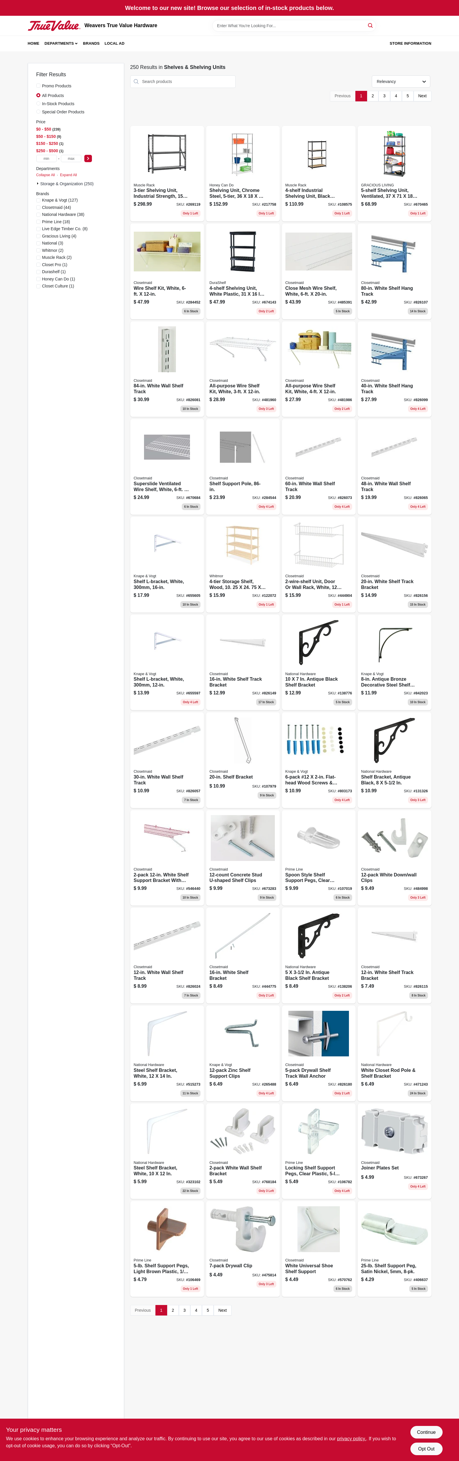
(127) (60, 200)
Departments (59, 43)
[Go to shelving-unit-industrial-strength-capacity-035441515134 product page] (167, 174)
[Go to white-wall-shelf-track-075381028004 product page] (167, 956)
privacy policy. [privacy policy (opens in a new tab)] (351, 1438)
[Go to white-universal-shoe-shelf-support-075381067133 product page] (319, 1249)
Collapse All (45, 175)
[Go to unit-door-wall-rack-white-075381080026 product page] (319, 565)
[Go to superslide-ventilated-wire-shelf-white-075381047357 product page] (167, 467)
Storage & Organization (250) (67, 183)
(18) (56, 221)
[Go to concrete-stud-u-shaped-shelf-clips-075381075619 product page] (243, 858)
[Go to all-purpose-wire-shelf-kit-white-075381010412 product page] (319, 369)
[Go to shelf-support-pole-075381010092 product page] (243, 467)
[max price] (71, 158)
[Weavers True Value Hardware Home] (54, 25)
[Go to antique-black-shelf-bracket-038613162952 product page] (319, 662)
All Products (53, 95)
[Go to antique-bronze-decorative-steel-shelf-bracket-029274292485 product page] (394, 662)
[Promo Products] (38, 86)
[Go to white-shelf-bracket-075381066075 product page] (243, 956)
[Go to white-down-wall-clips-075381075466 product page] (394, 858)
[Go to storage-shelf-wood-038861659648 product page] (243, 565)
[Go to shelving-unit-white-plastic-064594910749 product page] (243, 271)
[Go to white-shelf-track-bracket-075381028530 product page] (394, 956)
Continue (426, 1432)
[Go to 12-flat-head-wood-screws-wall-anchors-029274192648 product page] (319, 760)
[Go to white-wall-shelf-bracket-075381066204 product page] (243, 1151)
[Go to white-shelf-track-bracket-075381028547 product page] (243, 662)
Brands (91, 43)
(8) (65, 228)
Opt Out (426, 1448)
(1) (54, 264)
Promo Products (56, 85)
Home (34, 43)
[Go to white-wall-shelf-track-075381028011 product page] (167, 760)
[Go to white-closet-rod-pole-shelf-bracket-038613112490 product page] (394, 1053)
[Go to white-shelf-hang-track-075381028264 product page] (394, 369)
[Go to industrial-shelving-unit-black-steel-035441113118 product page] (319, 174)
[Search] (370, 25)
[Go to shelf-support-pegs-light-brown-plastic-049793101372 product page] (167, 1249)
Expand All (68, 175)
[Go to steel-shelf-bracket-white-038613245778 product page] (167, 1053)
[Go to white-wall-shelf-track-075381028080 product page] (319, 467)
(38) (63, 214)
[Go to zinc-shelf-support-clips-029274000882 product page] (243, 1053)
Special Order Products (63, 111)
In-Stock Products (58, 103)
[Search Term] (294, 26)
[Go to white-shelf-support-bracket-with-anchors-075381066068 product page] (167, 858)
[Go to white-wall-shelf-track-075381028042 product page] (394, 467)
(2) (53, 250)
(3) (52, 243)
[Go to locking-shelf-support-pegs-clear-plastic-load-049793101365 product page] (319, 1151)
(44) (56, 207)
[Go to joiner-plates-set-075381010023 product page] (394, 1151)
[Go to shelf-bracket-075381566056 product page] (243, 760)
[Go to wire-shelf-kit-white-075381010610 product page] (167, 271)
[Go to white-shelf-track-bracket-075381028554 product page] (394, 565)
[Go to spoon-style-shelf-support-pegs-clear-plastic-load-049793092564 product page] (319, 858)
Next (422, 95)
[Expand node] (38, 183)
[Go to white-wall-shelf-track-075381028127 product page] (167, 369)
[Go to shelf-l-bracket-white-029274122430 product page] (167, 662)
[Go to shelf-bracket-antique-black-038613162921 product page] (394, 760)
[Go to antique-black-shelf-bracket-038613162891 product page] (319, 956)
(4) (59, 236)
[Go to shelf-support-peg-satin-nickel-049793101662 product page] (394, 1249)
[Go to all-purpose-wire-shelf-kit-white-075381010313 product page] (243, 369)
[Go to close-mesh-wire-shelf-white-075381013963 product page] (319, 271)
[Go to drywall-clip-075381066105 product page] (243, 1249)
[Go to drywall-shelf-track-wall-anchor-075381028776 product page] (319, 1053)
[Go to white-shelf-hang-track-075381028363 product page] (394, 271)
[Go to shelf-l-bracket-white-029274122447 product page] (167, 565)
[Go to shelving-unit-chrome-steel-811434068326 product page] (243, 174)
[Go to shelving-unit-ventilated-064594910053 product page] (394, 174)
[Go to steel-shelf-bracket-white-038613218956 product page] (167, 1151)
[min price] (46, 158)
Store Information (410, 43)
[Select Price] (88, 158)
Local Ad (114, 43)
